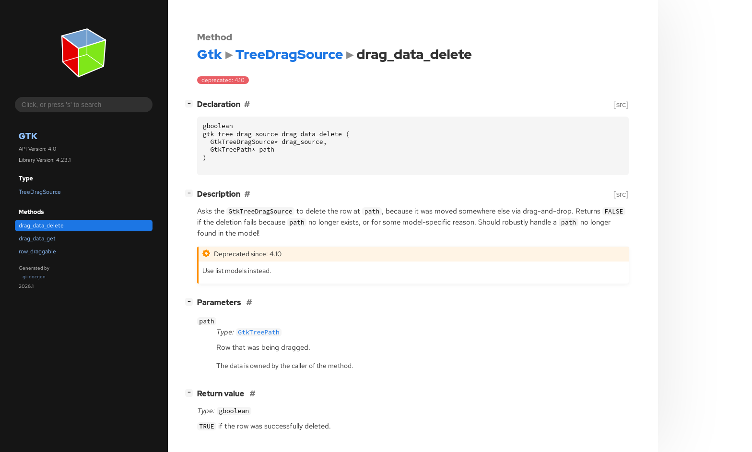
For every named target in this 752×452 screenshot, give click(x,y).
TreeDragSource (40, 192)
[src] (621, 104)
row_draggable (37, 251)
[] (191, 103)
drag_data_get (37, 238)
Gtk (28, 136)
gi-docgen (34, 277)
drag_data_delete (41, 225)
